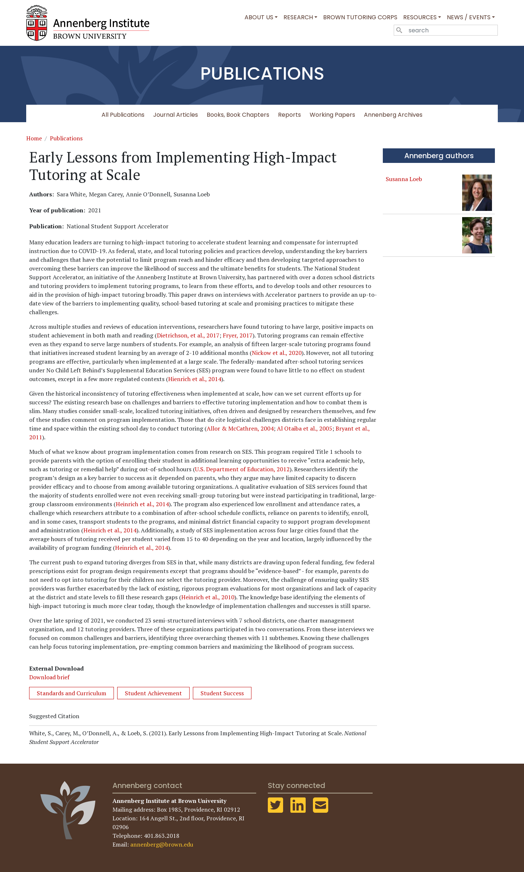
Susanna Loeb (404, 179)
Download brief (49, 677)
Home (34, 138)
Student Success (222, 693)
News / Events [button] (469, 17)
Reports (289, 115)
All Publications (123, 115)
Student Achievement (153, 693)
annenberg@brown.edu (161, 844)
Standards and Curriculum (71, 693)
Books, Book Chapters (238, 115)
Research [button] (298, 17)
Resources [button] (420, 17)
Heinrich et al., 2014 (142, 504)
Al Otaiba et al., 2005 (304, 428)
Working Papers (332, 115)
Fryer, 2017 (238, 335)
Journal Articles (175, 115)
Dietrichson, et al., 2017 (188, 335)
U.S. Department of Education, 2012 (242, 469)
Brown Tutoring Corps (360, 17)
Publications (66, 138)
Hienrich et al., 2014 (194, 379)
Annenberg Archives (393, 115)
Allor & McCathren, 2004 (240, 428)
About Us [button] (259, 17)
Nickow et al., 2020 (277, 353)
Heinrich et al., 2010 (207, 597)
